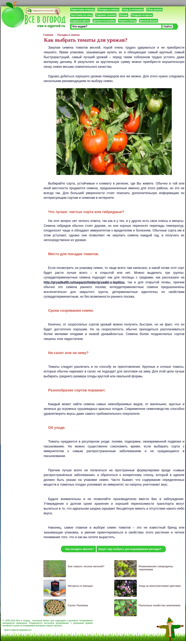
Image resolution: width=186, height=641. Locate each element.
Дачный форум (148, 20)
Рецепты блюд (127, 20)
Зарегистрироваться (21, 630)
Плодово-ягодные (141, 15)
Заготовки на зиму (81, 15)
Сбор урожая (154, 9)
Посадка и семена (108, 9)
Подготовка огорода (82, 9)
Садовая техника (106, 15)
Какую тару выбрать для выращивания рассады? (129, 549)
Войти (7, 630)
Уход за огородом (133, 9)
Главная (48, 34)
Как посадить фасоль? (79, 549)
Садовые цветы (80, 20)
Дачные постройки (104, 20)
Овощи (123, 15)
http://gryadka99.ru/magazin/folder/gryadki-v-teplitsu (84, 282)
